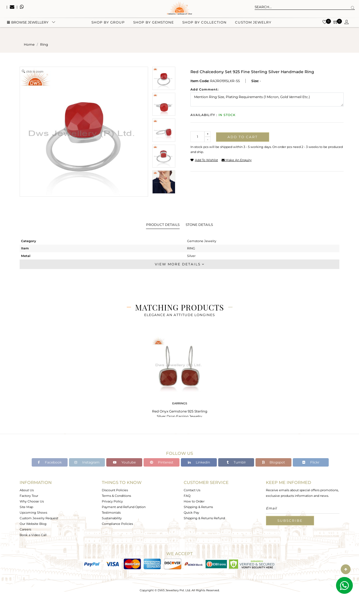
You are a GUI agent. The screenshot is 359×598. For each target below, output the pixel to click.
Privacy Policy (112, 501)
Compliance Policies (117, 524)
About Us (27, 490)
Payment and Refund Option (124, 507)
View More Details (179, 264)
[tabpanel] (179, 378)
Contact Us (192, 490)
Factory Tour (29, 496)
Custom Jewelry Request (39, 518)
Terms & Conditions (116, 496)
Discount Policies (115, 490)
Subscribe (290, 520)
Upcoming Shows (33, 512)
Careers (25, 529)
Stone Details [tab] (199, 224)
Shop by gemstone (153, 28)
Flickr (310, 462)
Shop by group (108, 28)
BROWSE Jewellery (28, 28)
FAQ (187, 496)
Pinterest (161, 462)
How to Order (194, 501)
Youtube (124, 462)
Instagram (87, 462)
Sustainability (112, 518)
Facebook (50, 462)
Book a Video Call (33, 535)
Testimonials (111, 512)
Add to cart (242, 137)
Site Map (26, 507)
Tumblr (236, 462)
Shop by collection (204, 28)
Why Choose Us (32, 501)
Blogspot (273, 462)
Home (29, 44)
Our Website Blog (33, 524)
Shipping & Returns (198, 507)
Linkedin (199, 462)
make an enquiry (237, 160)
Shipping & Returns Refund (204, 518)
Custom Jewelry (253, 28)
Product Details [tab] (163, 224)
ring (44, 44)
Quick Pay (191, 512)
